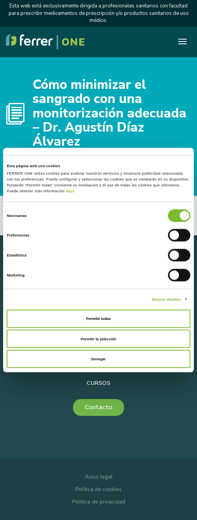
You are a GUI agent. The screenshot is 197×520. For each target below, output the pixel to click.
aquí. (70, 191)
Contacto (98, 407)
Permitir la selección (98, 339)
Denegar (98, 359)
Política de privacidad (98, 502)
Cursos (98, 383)
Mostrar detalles (166, 299)
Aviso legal (99, 476)
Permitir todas (98, 319)
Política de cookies (98, 489)
